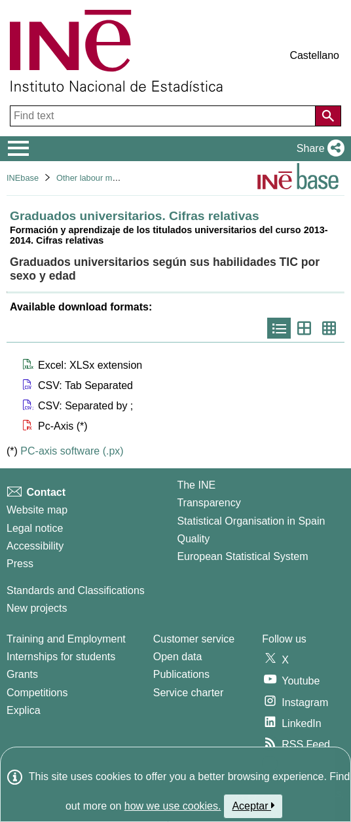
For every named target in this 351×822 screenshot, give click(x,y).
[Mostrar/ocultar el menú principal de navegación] (19, 148)
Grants (22, 674)
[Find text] (164, 115)
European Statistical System (242, 556)
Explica (24, 710)
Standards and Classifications (76, 590)
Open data (177, 656)
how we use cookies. (172, 806)
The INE (196, 485)
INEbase (23, 178)
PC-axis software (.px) (71, 451)
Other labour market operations (114, 178)
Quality (193, 538)
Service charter (188, 692)
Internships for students (61, 656)
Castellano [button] (314, 55)
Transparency (208, 502)
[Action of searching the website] (328, 115)
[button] (317, 148)
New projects (37, 608)
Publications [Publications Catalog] (181, 674)
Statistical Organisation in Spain (251, 521)
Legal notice (35, 528)
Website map (37, 509)
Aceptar (253, 806)
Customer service (193, 639)
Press (20, 563)
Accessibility (35, 545)
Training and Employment (66, 639)
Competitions (37, 692)
